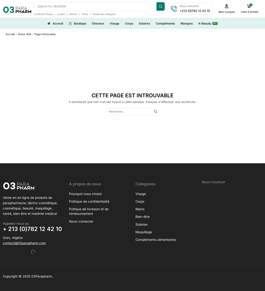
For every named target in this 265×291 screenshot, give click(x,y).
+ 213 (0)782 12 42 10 (32, 228)
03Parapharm (41, 276)
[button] (228, 8)
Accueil (10, 34)
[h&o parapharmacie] (232, 215)
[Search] (161, 6)
